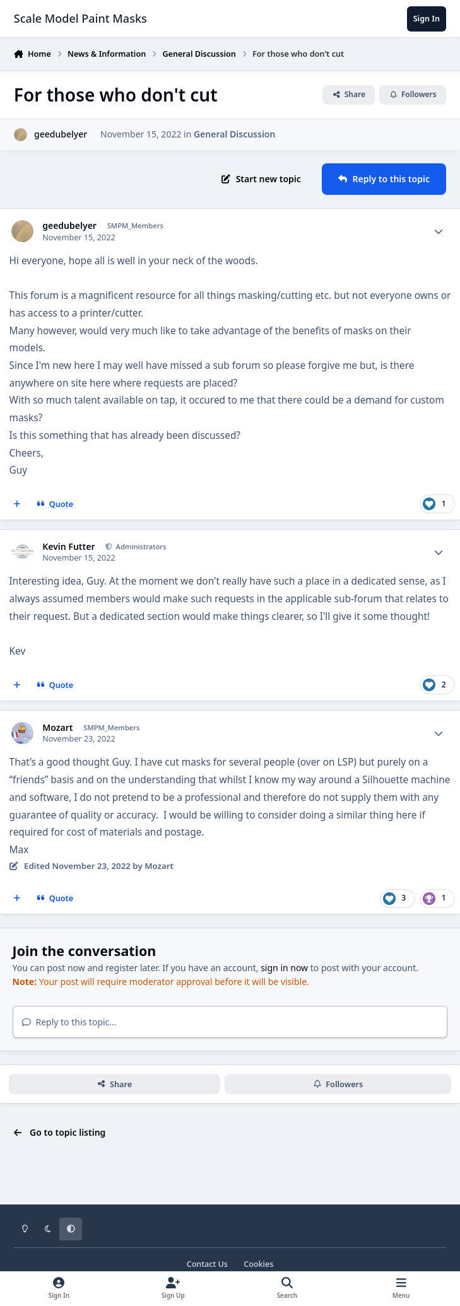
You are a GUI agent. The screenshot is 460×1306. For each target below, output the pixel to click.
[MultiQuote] (17, 504)
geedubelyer (60, 134)
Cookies (258, 1264)
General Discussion (234, 134)
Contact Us (207, 1264)
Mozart (57, 727)
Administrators (140, 546)
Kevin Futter (68, 546)
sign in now (284, 968)
